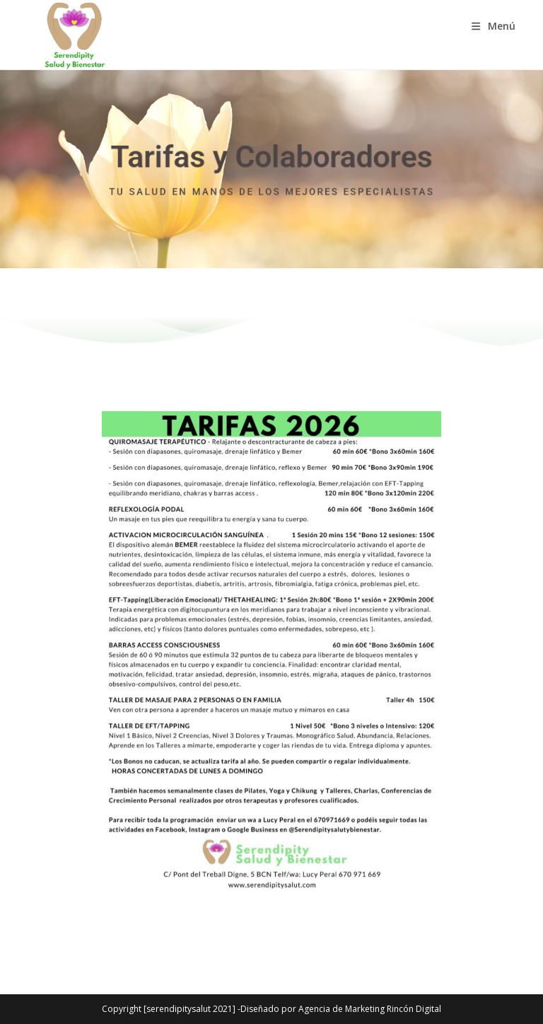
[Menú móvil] (493, 26)
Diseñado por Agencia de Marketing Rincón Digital (340, 1009)
